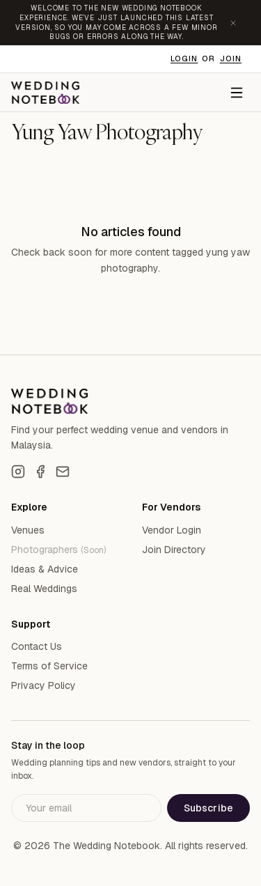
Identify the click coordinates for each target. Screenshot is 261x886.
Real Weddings (44, 588)
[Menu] (236, 92)
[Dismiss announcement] (233, 23)
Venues (28, 530)
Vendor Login (171, 530)
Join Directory (174, 549)
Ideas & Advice (44, 569)
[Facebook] (40, 472)
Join (231, 58)
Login (184, 58)
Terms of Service (49, 666)
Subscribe (208, 808)
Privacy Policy (43, 685)
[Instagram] (18, 472)
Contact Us (36, 646)
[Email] (63, 472)
